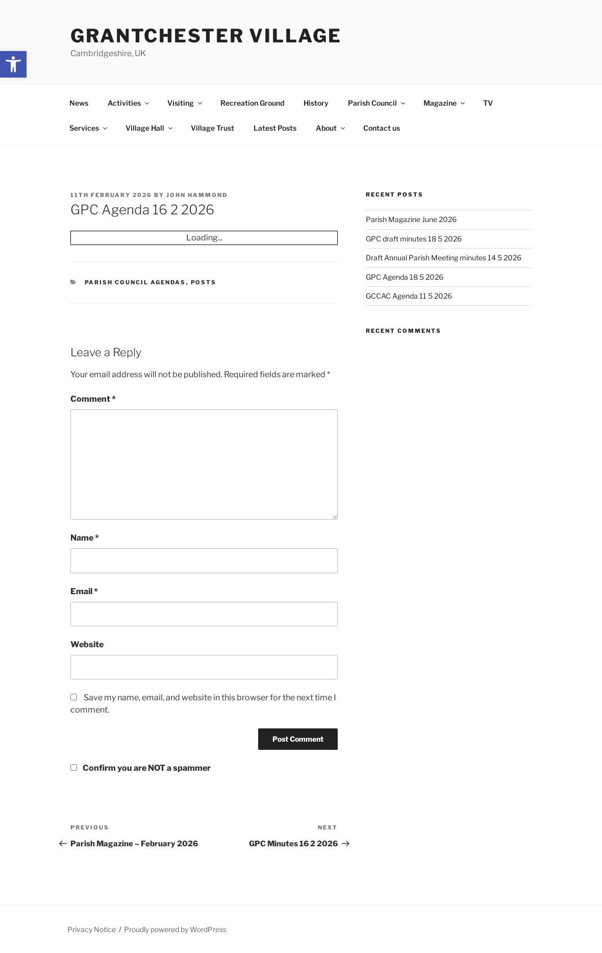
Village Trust (212, 128)
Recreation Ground (252, 103)
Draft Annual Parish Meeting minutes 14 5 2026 (443, 257)
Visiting (185, 103)
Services (89, 128)
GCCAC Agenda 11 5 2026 (409, 295)
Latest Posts (275, 128)
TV (488, 103)
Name (84, 538)
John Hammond (197, 195)
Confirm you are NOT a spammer (140, 768)
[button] (13, 64)
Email (84, 591)
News (78, 103)
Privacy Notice (91, 929)
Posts (204, 282)
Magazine (444, 103)
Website (87, 644)
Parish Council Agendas (135, 282)
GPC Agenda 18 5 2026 (404, 277)
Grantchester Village (206, 36)
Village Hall (150, 128)
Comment (93, 399)
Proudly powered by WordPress (175, 929)
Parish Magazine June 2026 (411, 219)
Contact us (381, 128)
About (331, 128)
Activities (129, 103)
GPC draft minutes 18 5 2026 (414, 238)
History (316, 103)
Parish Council (377, 103)
